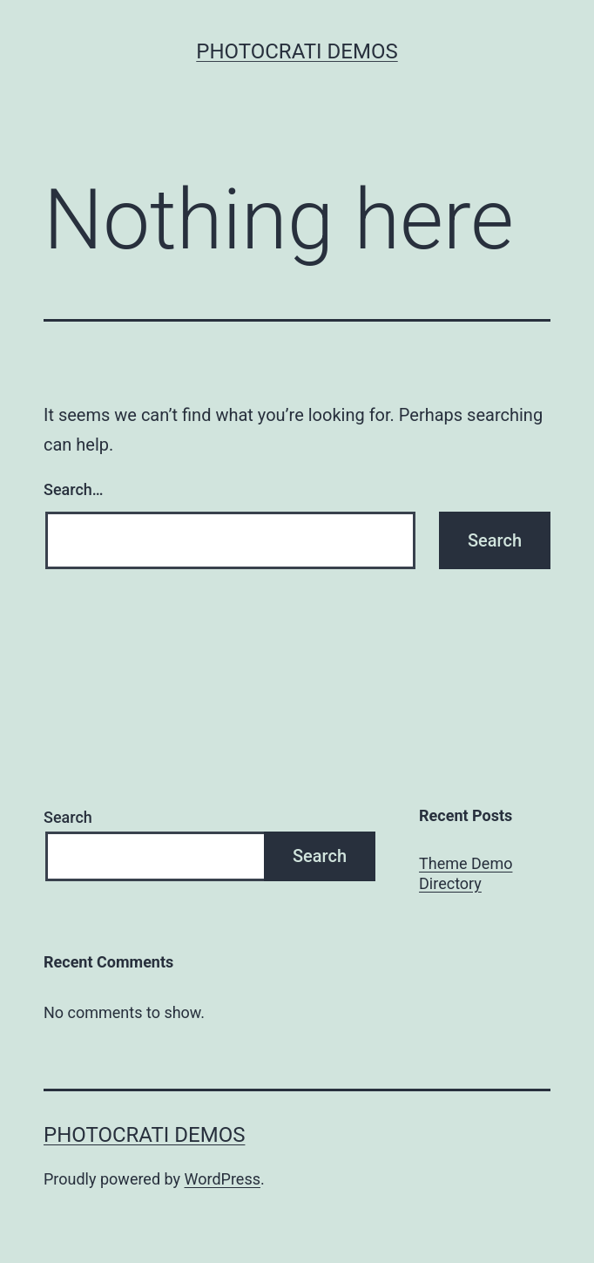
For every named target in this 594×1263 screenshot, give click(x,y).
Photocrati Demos (296, 51)
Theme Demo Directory (465, 873)
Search (68, 817)
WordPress (222, 1179)
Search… (74, 489)
